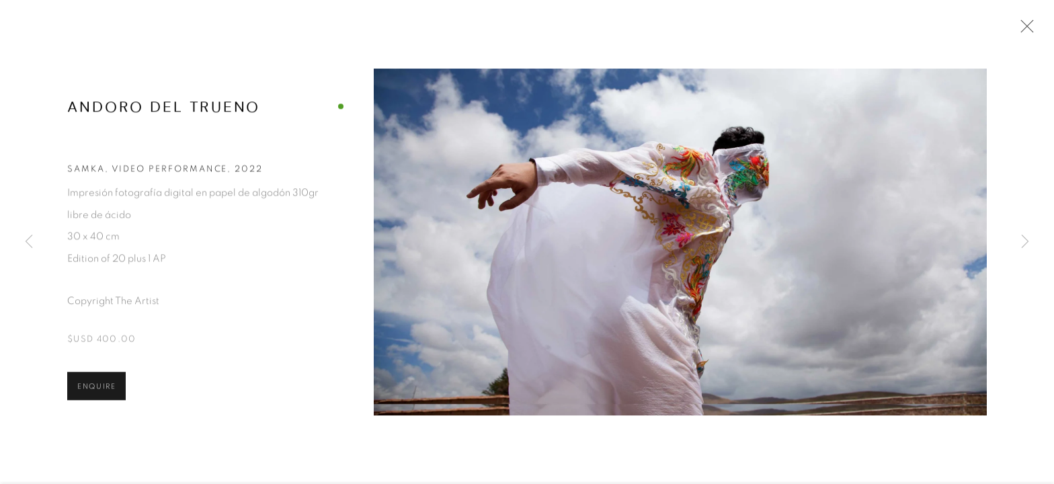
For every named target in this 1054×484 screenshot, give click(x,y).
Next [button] (1025, 242)
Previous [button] (29, 242)
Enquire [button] (96, 388)
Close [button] (1024, 30)
